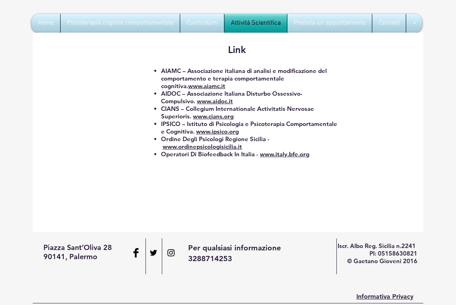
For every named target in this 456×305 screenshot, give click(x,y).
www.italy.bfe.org (284, 154)
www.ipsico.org (217, 131)
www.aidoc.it (215, 101)
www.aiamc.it (206, 86)
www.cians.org (213, 116)
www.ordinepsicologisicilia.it (202, 146)
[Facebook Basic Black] (136, 253)
